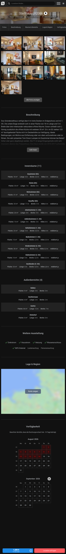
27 (35, 466)
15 (44, 456)
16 (48, 456)
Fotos (4, 27)
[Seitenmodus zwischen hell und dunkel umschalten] (63, 3)
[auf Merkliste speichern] (45, 13)
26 (30, 466)
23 (48, 461)
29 (44, 466)
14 (21, 496)
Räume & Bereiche (31, 27)
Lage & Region (47, 27)
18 (25, 461)
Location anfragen (49, 551)
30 (48, 466)
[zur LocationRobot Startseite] (2, 3)
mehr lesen (33, 150)
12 (44, 491)
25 (25, 466)
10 (35, 491)
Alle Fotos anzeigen (33, 100)
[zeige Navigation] (58, 3)
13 (48, 491)
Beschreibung (16, 27)
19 (30, 461)
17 (21, 461)
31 (21, 470)
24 (21, 466)
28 (39, 466)
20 (35, 461)
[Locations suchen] (31, 3)
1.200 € (18, 551)
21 (39, 461)
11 (39, 491)
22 (44, 461)
